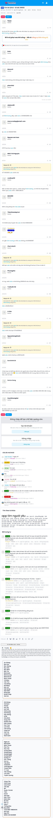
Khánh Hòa (7, 721)
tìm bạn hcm (42, 520)
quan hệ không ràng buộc (31, 583)
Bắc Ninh (7, 669)
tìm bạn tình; (9, 589)
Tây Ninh (7, 763)
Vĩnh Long (7, 783)
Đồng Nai (7, 692)
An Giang (7, 662)
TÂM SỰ (6, 505)
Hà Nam (6, 704)
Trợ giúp (6, 648)
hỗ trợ (15, 571)
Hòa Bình (7, 718)
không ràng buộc (44, 541)
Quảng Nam (8, 752)
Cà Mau (6, 680)
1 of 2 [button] (3, 16)
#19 (50, 387)
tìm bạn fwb (5, 520)
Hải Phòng (7, 465)
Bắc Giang (7, 666)
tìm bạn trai (44, 523)
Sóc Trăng (7, 759)
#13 (50, 253)
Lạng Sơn (7, 730)
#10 (50, 203)
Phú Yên (6, 749)
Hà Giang (7, 702)
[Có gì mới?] (51, 3)
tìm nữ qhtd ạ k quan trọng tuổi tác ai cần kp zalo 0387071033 (29, 618)
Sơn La (6, 761)
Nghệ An (6, 742)
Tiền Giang (7, 772)
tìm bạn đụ (40, 589)
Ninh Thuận (7, 745)
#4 (50, 92)
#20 (50, 405)
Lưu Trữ (17, 541)
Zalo (3, 80)
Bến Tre (6, 671)
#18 (50, 367)
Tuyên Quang (8, 775)
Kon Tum (7, 725)
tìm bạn (45, 518)
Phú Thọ (6, 747)
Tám (5, 792)
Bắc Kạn (6, 664)
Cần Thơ (6, 682)
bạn (28, 516)
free (12, 571)
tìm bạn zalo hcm (18, 589)
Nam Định (7, 736)
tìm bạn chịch (44, 585)
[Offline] (6, 22)
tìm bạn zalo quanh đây (12, 622)
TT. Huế (6, 770)
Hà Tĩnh (6, 709)
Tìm (8, 496)
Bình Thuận (7, 678)
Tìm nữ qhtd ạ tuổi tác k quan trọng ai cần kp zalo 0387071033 (29, 628)
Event (6, 794)
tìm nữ (39, 10)
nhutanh (7, 620)
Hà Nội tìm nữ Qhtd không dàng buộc (21, 611)
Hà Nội (6, 706)
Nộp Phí (6, 813)
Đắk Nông (6, 500)
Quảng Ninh (8, 756)
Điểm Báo (7, 799)
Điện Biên (7, 691)
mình (11, 518)
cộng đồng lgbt (39, 516)
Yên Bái (6, 787)
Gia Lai (6, 696)
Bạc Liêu (6, 668)
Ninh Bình (7, 743)
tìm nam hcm (9, 605)
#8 (50, 160)
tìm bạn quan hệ (37, 522)
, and (16, 45)
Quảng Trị (7, 758)
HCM (5, 460)
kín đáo (8, 544)
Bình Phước (7, 677)
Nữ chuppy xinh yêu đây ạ (14, 485)
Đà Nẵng (6, 471)
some (27, 518)
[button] (2, 648)
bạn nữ (32, 516)
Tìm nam (9, 468)
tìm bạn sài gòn (6, 523)
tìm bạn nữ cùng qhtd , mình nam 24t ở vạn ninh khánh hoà (28, 567)
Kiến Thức (7, 797)
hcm (7, 518)
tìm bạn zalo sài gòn (30, 589)
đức (35, 591)
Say (5, 474)
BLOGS (6, 801)
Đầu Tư (6, 802)
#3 (50, 76)
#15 (50, 294)
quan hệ (16, 518)
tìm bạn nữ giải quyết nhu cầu (13, 603)
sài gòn (22, 518)
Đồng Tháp (7, 694)
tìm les (34, 10)
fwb (16, 207)
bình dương (29, 189)
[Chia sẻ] (48, 28)
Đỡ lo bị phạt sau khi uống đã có (26, 38)
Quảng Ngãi (8, 754)
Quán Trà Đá (8, 790)
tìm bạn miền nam (18, 522)
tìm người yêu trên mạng (32, 525)
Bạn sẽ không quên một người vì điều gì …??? (17, 502)
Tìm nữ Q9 (10, 479)
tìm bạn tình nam (35, 523)
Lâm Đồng (7, 729)
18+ (5, 788)
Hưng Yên (7, 720)
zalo (3, 64)
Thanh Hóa (7, 768)
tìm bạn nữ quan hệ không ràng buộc (32, 603)
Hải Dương (7, 711)
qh (28, 409)
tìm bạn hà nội (33, 520)
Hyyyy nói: (6, 165)
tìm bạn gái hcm (23, 520)
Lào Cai (6, 732)
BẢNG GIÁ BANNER (10, 815)
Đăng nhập (27, 444)
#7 (50, 144)
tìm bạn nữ (28, 522)
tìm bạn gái (13, 520)
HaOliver (7, 612)
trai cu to (17, 605)
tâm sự (32, 518)
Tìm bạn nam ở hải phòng (14, 462)
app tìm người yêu (18, 10)
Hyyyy (3, 10)
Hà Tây (6, 707)
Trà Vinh (7, 773)
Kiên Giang (7, 723)
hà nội (3, 518)
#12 (50, 237)
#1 (50, 27)
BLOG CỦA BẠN (8, 477)
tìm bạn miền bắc (7, 522)
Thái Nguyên (8, 766)
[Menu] (2, 3)
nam (5, 98)
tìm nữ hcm (5, 527)
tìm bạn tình (25, 523)
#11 (50, 219)
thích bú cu (9, 585)
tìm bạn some (16, 523)
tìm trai (12, 527)
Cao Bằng (7, 684)
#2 (50, 58)
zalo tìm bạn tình (24, 622)
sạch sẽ (26, 544)
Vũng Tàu (7, 781)
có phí (7, 571)
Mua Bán (7, 808)
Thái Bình (7, 765)
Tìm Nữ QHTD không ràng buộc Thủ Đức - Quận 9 (25, 579)
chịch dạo (36, 580)
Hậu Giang (7, 714)
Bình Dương (5, 33)
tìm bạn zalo (5, 525)
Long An (6, 734)
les (25, 10)
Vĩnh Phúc (7, 785)
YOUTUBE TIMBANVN (10, 810)
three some (38, 518)
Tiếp (9, 16)
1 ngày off (11, 456)
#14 (50, 277)
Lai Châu (7, 727)
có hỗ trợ (46, 569)
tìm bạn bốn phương (34, 585)
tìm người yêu (20, 525)
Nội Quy (6, 811)
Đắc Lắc (6, 687)
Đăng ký (27, 431)
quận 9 (22, 583)
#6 (50, 128)
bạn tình (41, 569)
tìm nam (12, 525)
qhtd (29, 10)
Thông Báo (7, 806)
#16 (50, 318)
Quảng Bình (8, 751)
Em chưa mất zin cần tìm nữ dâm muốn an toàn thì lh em (23, 491)
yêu (14, 546)
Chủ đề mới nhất (8, 453)
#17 (50, 343)
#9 (50, 185)
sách (21, 544)
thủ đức (15, 585)
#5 (50, 112)
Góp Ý (6, 804)
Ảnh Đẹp (6, 795)
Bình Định (7, 673)
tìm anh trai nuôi (23, 585)
